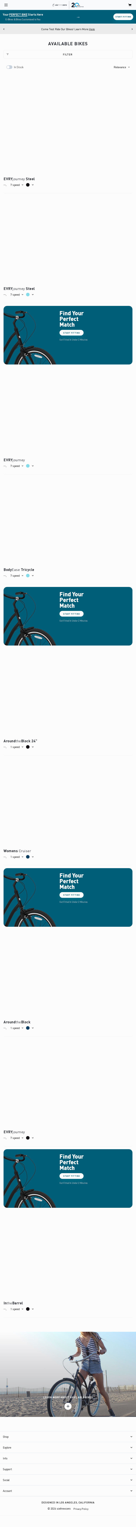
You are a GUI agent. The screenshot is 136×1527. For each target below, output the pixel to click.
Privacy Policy (80, 1508)
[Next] (132, 29)
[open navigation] (6, 5)
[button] (121, 67)
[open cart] (130, 5)
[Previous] (4, 29)
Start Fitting (123, 17)
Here (92, 29)
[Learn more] (68, 1406)
